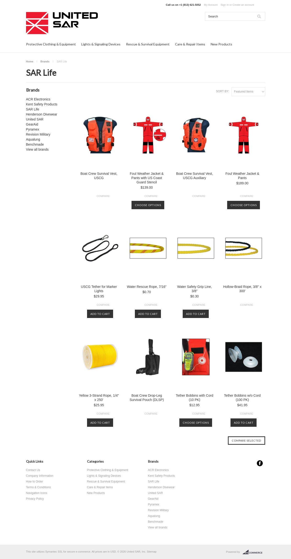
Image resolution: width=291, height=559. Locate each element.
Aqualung (33, 139)
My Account (211, 4)
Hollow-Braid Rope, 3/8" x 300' (242, 289)
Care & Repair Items (190, 44)
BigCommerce (253, 552)
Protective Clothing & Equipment (51, 44)
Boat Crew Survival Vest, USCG (98, 176)
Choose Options (148, 205)
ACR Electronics (38, 99)
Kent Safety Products (42, 104)
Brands (44, 61)
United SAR (35, 119)
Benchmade (35, 144)
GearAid (32, 124)
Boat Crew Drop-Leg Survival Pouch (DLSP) (147, 398)
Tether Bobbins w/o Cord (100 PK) (242, 398)
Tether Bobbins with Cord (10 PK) (194, 398)
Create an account (243, 4)
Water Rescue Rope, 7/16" (147, 287)
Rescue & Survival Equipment (148, 44)
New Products (221, 44)
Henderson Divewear (41, 114)
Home (29, 61)
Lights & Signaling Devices (101, 44)
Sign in (225, 4)
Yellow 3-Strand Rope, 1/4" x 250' (99, 398)
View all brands (37, 149)
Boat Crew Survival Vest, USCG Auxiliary (194, 176)
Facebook (260, 463)
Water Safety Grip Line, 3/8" (194, 289)
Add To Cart (100, 313)
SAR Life (32, 109)
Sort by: (222, 91)
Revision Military (38, 134)
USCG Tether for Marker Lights (99, 289)
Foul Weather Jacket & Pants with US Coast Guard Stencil (147, 178)
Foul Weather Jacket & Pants (242, 176)
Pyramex (32, 129)
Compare (103, 196)
